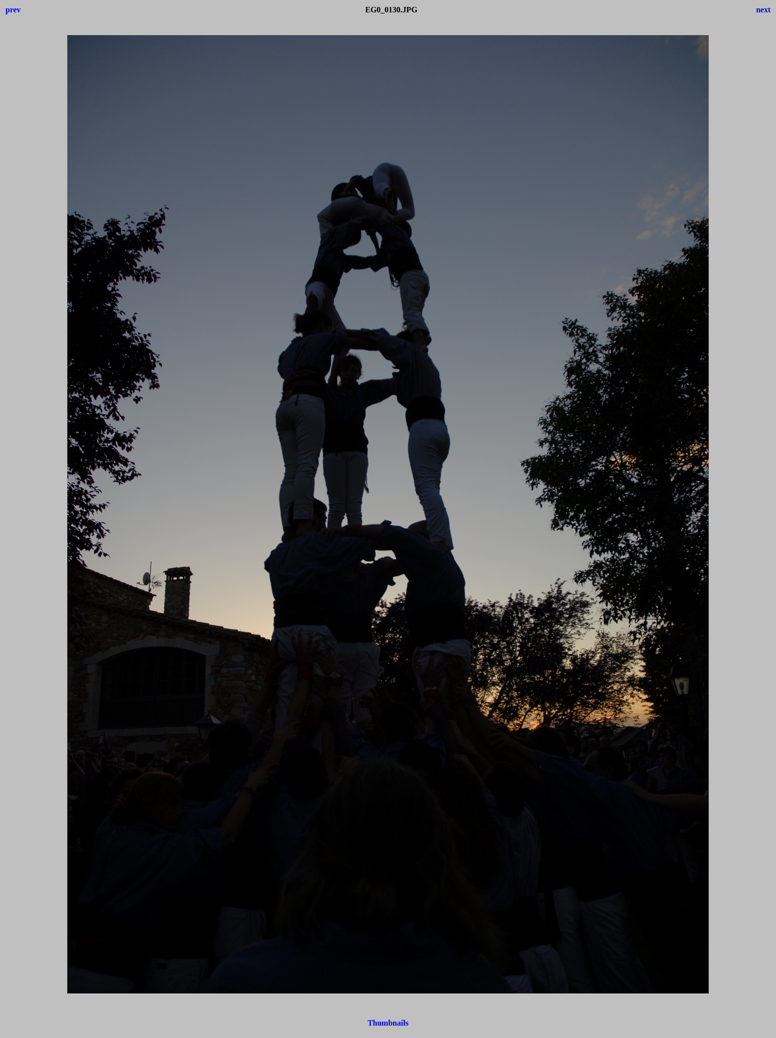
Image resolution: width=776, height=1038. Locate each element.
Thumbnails (388, 1023)
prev (13, 9)
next (763, 9)
